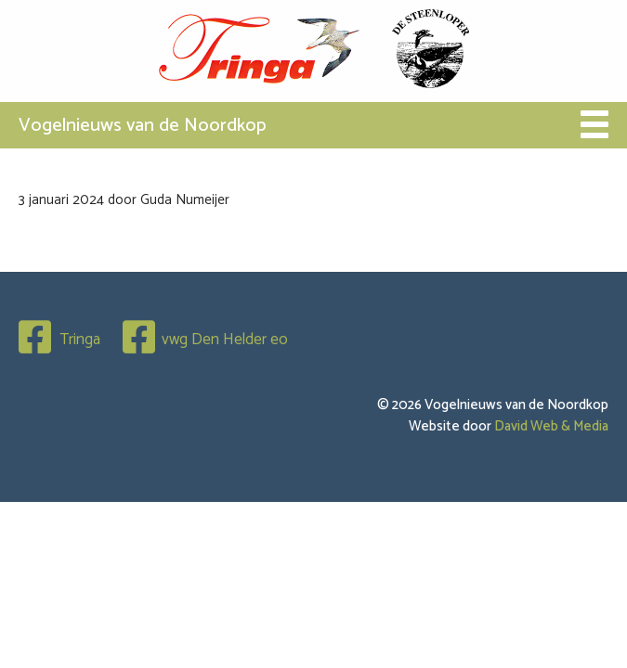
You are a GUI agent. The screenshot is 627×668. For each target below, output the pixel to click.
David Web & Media (551, 426)
